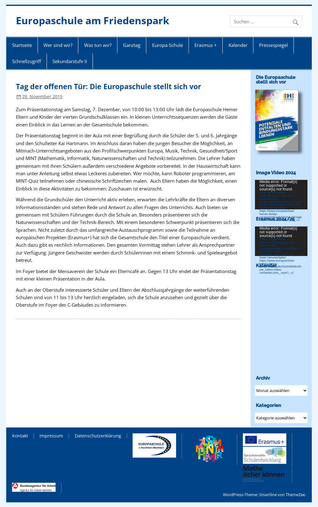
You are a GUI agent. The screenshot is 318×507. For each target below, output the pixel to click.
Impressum (51, 436)
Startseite (22, 45)
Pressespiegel (273, 45)
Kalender (238, 45)
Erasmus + (205, 45)
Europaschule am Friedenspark (92, 20)
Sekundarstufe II (69, 61)
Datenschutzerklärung (98, 436)
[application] (281, 194)
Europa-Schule (167, 45)
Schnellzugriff (26, 61)
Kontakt (20, 436)
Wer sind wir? (57, 45)
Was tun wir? (97, 45)
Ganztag (131, 45)
